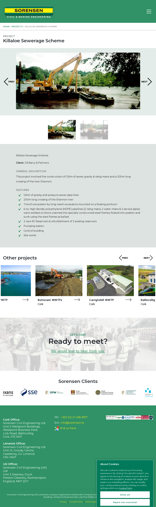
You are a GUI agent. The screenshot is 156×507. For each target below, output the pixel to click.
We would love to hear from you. (78, 351)
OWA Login (90, 501)
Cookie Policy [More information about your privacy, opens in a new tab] (125, 499)
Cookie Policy (76, 501)
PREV (11, 81)
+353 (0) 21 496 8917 (74, 417)
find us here (68, 428)
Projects (17, 26)
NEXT (144, 81)
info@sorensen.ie (72, 422)
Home (6, 26)
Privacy (63, 501)
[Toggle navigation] (149, 11)
